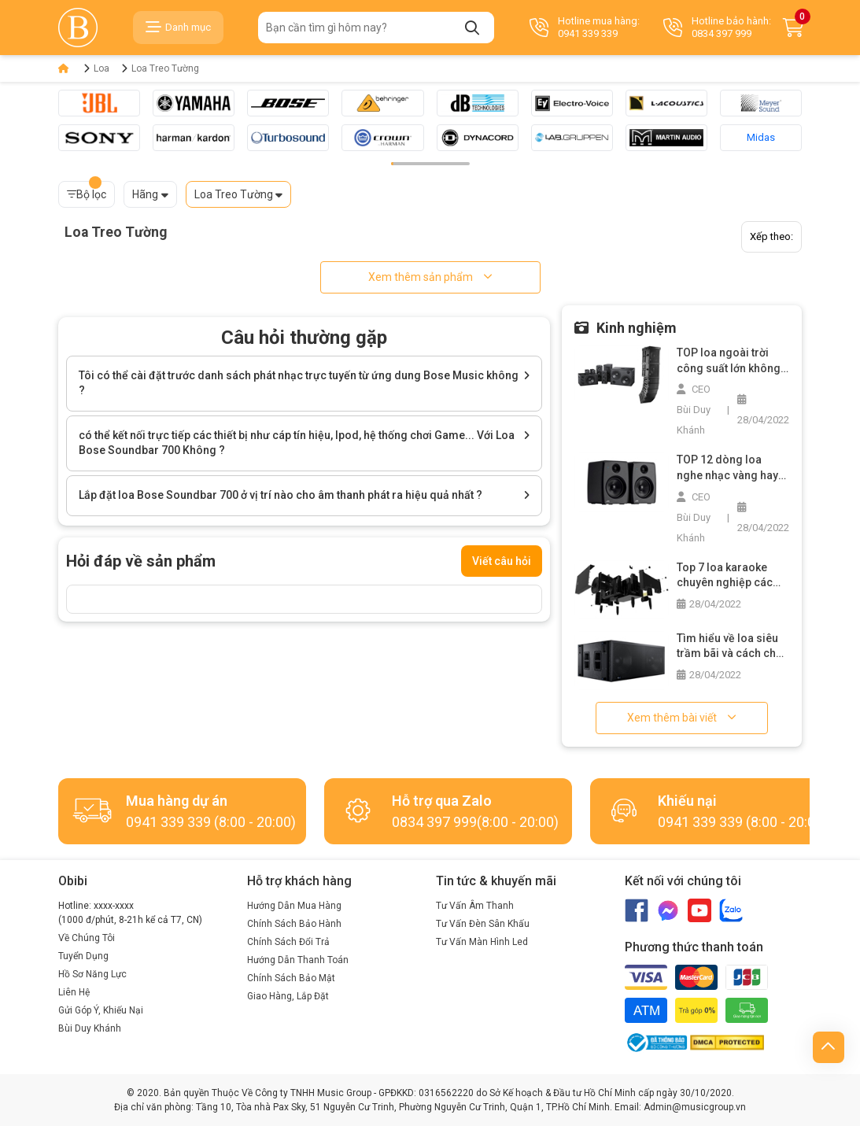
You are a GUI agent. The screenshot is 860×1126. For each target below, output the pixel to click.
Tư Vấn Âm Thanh (475, 905)
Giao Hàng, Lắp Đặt (288, 996)
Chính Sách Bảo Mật (291, 978)
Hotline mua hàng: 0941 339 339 (585, 27)
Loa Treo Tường (165, 68)
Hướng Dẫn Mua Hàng (294, 905)
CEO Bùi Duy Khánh (694, 409)
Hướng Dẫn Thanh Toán (298, 959)
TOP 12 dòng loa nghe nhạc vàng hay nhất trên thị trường (727, 468)
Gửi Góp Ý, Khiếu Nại (100, 1010)
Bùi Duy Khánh (89, 1028)
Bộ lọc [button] (86, 191)
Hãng (145, 194)
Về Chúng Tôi (86, 937)
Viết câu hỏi (501, 561)
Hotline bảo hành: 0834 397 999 (717, 27)
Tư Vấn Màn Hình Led (482, 941)
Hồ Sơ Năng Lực (92, 974)
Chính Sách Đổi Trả (288, 941)
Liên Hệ (74, 992)
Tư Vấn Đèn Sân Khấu (483, 923)
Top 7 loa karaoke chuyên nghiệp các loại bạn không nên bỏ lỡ (732, 576)
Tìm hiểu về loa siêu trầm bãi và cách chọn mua (732, 647)
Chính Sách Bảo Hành (294, 923)
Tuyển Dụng (83, 956)
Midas (761, 137)
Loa (101, 68)
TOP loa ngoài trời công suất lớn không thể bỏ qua (729, 361)
